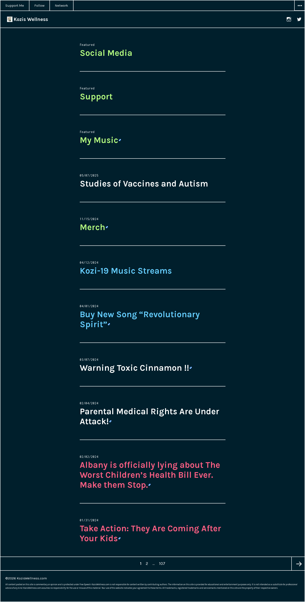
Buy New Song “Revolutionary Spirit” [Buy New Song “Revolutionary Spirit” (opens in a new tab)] (140, 319)
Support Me (14, 5)
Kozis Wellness (27, 19)
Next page (298, 563)
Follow (39, 5)
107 (163, 561)
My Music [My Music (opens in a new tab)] (99, 140)
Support (96, 96)
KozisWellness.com (32, 578)
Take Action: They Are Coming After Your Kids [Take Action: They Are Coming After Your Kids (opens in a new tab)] (150, 533)
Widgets (300, 10)
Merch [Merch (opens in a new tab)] (92, 227)
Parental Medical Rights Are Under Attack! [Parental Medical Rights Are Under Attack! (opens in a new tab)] (149, 416)
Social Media (106, 53)
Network (61, 5)
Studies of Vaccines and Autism (144, 184)
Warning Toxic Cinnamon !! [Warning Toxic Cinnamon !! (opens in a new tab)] (134, 368)
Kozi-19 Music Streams (126, 271)
